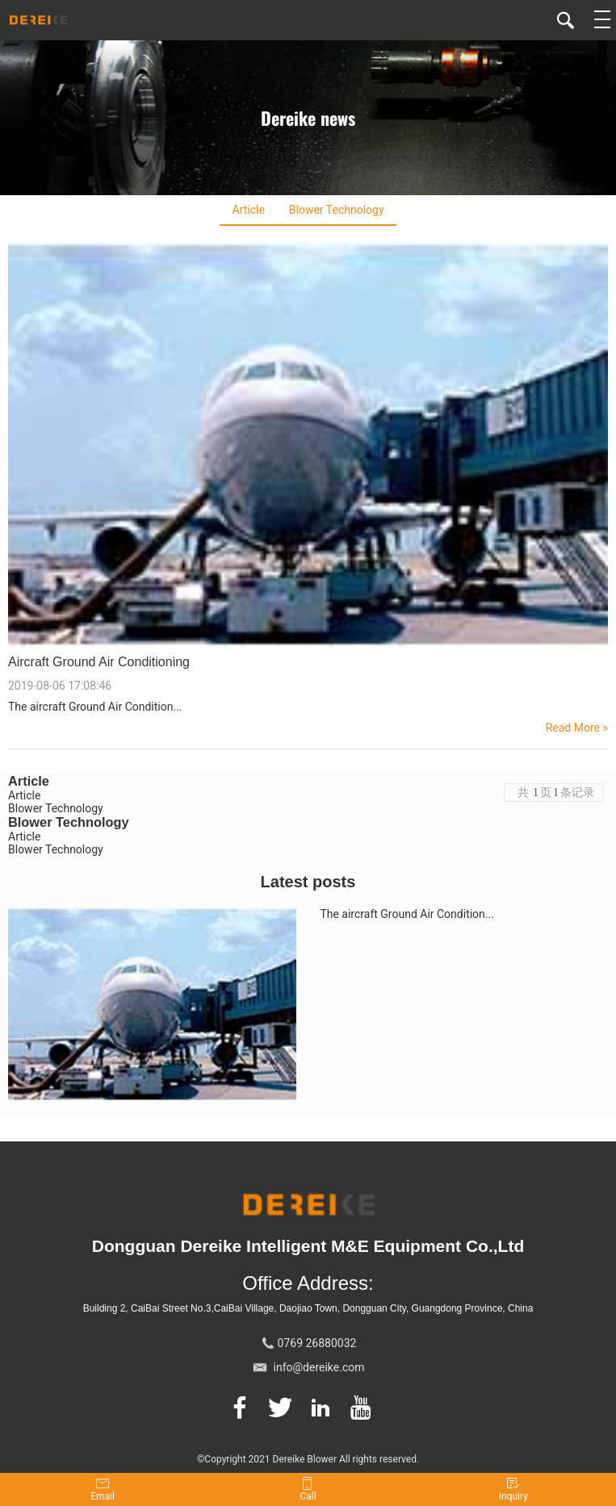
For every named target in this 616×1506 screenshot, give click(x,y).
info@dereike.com (319, 1367)
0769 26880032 (317, 1343)
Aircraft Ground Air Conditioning (99, 662)
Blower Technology (336, 209)
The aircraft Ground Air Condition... (407, 913)
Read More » (577, 727)
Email (102, 1489)
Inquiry (513, 1489)
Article (248, 209)
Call (308, 1489)
